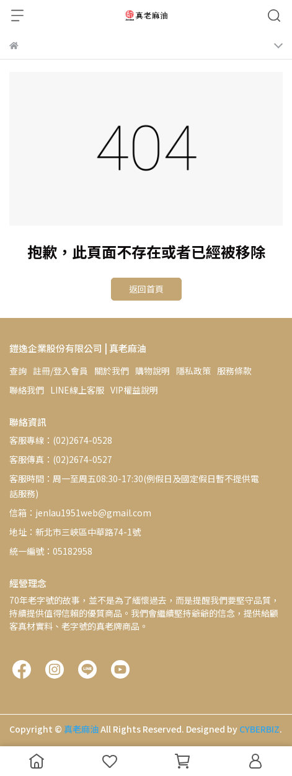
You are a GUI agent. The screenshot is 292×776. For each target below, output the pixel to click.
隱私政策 (193, 370)
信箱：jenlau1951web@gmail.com (80, 512)
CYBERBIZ (259, 729)
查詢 (18, 370)
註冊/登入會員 (60, 370)
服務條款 (234, 370)
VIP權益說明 (134, 390)
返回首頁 (146, 289)
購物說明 (152, 370)
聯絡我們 (26, 390)
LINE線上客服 (77, 390)
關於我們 (111, 370)
